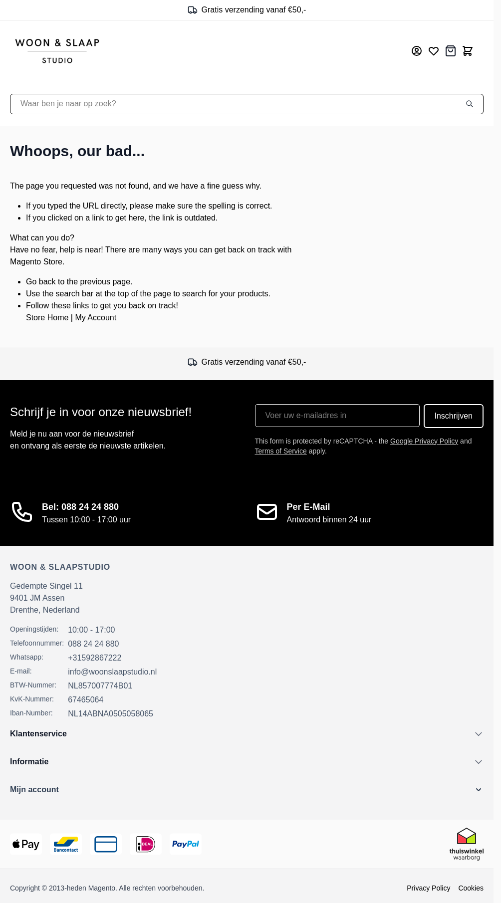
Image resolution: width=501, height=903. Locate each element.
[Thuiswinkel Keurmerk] (467, 844)
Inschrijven (454, 416)
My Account (95, 317)
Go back (41, 281)
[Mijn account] (417, 51)
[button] (247, 790)
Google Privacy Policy (424, 441)
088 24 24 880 (93, 644)
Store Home (47, 317)
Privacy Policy (428, 888)
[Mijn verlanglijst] (434, 51)
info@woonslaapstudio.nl (112, 672)
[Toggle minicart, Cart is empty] (468, 51)
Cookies (471, 888)
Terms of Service (281, 451)
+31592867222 (94, 658)
